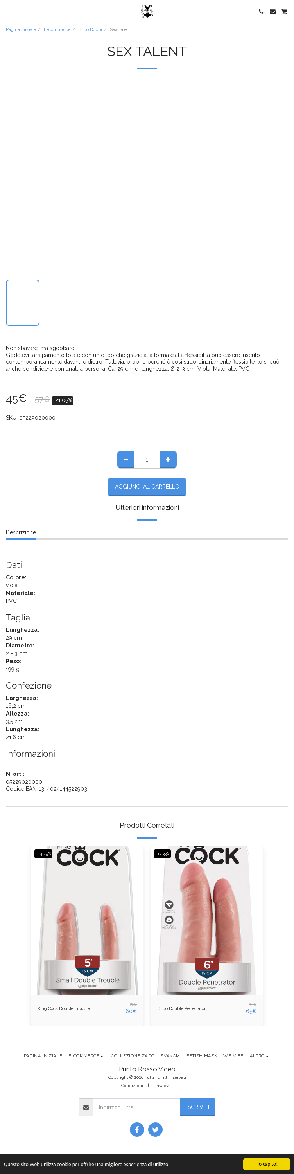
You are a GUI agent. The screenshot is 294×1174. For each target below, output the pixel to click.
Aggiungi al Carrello (147, 486)
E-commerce (57, 29)
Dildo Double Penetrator (181, 1008)
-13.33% (162, 854)
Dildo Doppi (90, 29)
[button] (8, 11)
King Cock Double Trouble (64, 1008)
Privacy (161, 1085)
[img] (87, 920)
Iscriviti (197, 1107)
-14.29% (43, 854)
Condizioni (132, 1085)
